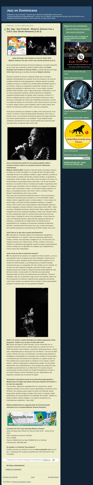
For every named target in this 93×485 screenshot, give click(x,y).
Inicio (33, 477)
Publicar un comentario (13, 469)
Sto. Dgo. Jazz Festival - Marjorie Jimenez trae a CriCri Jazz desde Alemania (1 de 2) (30, 30)
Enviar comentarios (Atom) (22, 482)
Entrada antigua (53, 477)
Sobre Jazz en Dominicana (75, 32)
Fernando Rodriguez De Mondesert (78, 29)
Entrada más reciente (10, 477)
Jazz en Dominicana (22, 10)
